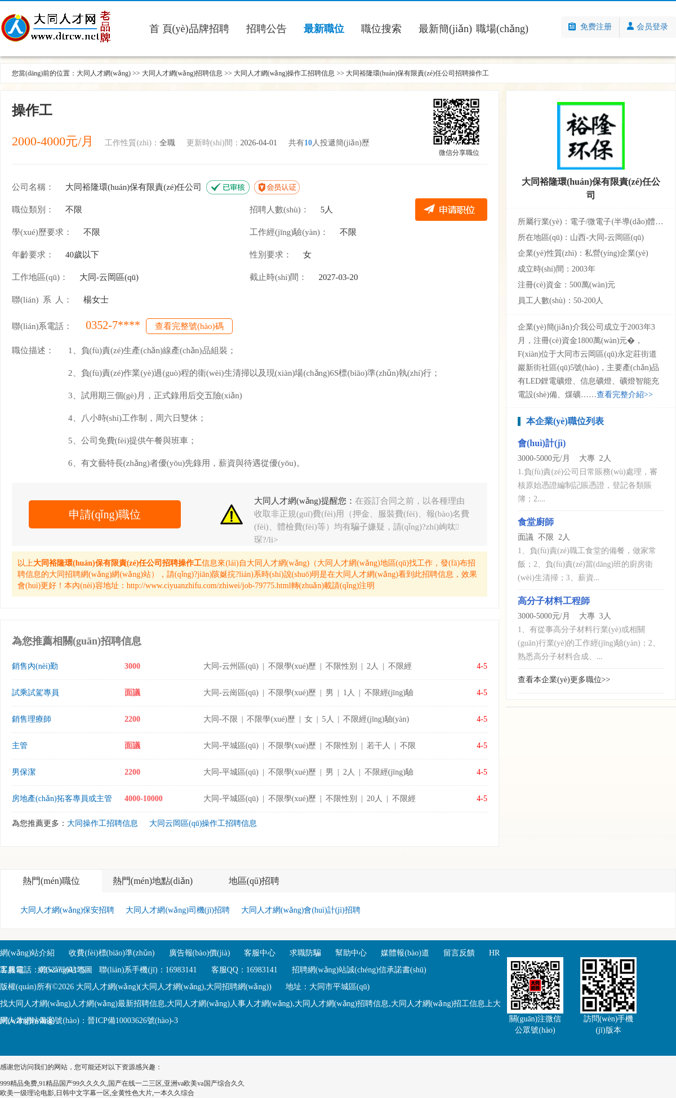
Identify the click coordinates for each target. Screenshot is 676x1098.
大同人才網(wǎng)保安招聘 (67, 910)
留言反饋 (459, 953)
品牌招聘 (209, 28)
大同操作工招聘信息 (102, 823)
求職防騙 (305, 953)
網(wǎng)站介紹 (27, 953)
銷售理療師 (31, 719)
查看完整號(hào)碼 (189, 326)
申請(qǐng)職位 (105, 514)
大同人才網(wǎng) (104, 73)
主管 (20, 745)
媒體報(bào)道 (405, 953)
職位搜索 (381, 28)
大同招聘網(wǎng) (80, 574)
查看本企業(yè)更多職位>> (564, 679)
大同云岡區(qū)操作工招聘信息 (203, 823)
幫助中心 (351, 953)
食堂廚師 (536, 522)
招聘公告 (266, 28)
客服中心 (259, 953)
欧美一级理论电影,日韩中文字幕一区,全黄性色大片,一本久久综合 (97, 1093)
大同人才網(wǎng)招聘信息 (182, 73)
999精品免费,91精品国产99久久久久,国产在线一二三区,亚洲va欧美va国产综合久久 (122, 1083)
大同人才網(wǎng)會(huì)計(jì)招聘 (301, 910)
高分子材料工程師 (554, 601)
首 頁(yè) (168, 28)
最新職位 (324, 28)
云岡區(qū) (119, 277)
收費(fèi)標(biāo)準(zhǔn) (111, 953)
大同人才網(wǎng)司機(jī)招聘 (178, 910)
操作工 (32, 110)
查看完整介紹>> (625, 394)
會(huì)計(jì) (542, 443)
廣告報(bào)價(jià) (199, 953)
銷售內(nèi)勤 (35, 666)
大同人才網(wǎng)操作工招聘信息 (284, 73)
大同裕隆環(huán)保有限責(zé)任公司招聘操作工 (417, 73)
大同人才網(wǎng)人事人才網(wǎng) (229, 1003)
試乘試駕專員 (35, 692)
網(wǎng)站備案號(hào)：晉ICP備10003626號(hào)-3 (89, 1020)
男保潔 (23, 772)
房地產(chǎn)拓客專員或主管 (62, 798)
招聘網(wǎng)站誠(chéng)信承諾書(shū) (359, 970)
